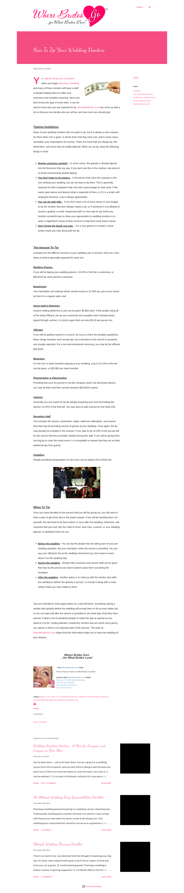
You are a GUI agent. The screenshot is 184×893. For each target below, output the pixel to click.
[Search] (140, 7)
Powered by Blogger (92, 886)
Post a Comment (40, 722)
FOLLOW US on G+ (64, 688)
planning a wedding (69, 83)
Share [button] (135, 78)
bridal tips (136, 91)
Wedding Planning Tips (141, 104)
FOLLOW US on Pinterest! (66, 685)
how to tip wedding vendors (143, 94)
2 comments (46, 877)
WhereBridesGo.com (88, 107)
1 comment (46, 830)
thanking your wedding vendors (144, 97)
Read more (106, 783)
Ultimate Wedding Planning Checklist (57, 844)
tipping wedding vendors (142, 101)
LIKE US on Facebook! (65, 682)
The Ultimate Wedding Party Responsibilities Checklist (68, 797)
